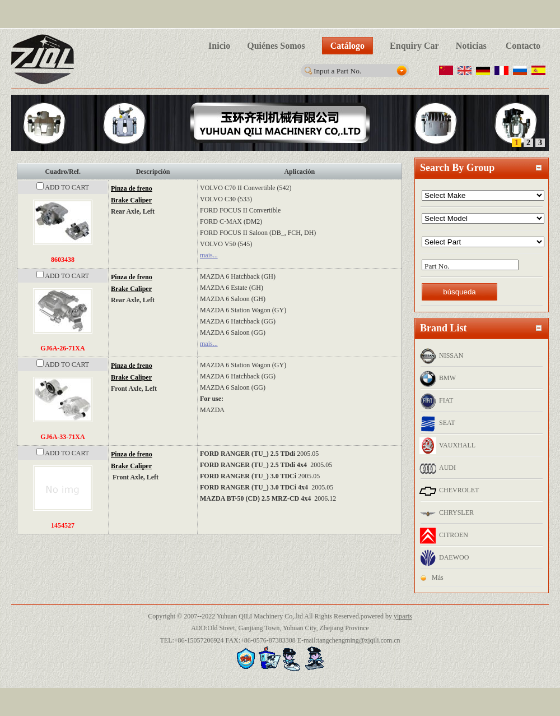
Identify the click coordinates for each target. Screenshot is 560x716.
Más (438, 577)
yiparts (403, 616)
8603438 (62, 260)
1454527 (62, 525)
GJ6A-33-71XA (62, 437)
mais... (209, 255)
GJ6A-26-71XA (62, 348)
